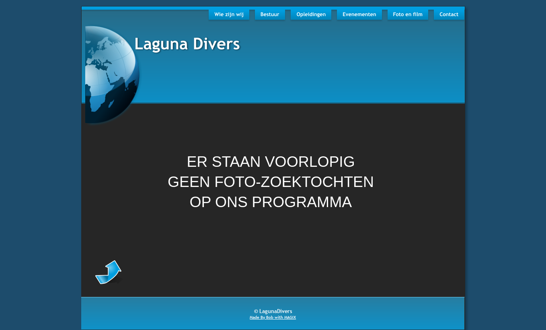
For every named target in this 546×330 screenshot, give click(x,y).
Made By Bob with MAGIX (273, 317)
